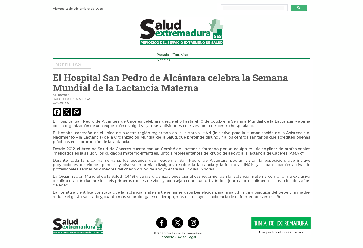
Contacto (166, 237)
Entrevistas (181, 55)
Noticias (163, 60)
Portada (163, 55)
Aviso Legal (187, 237)
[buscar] (253, 8)
